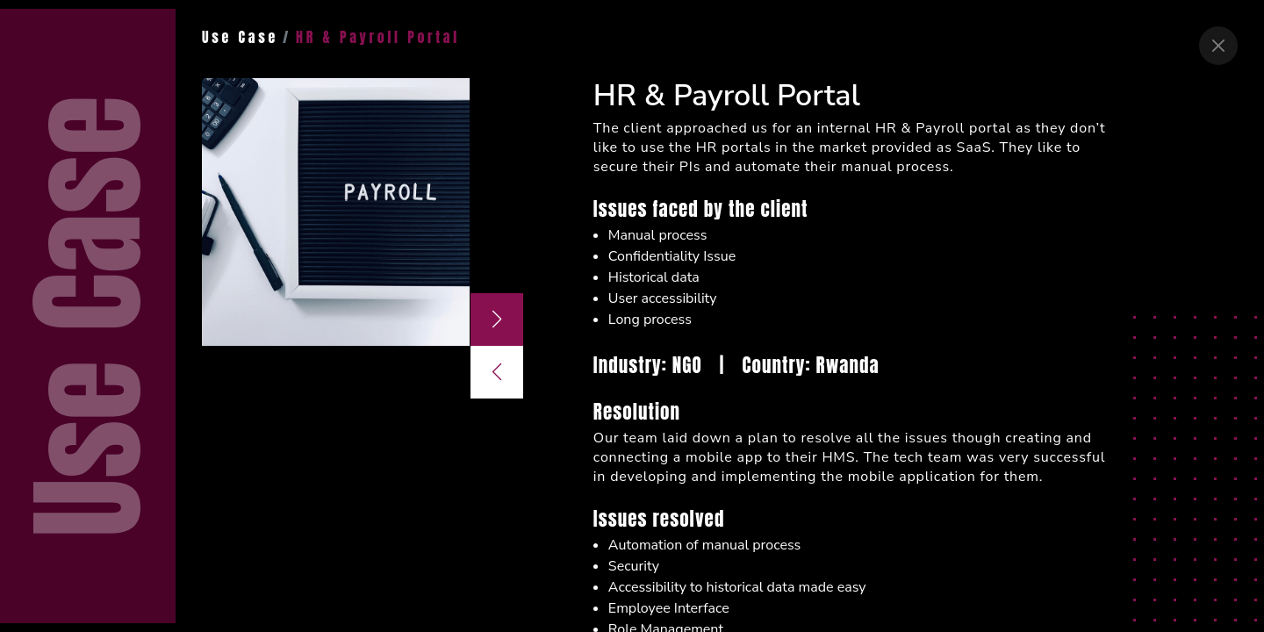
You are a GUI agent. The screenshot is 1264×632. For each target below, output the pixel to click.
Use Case (240, 36)
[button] (496, 319)
